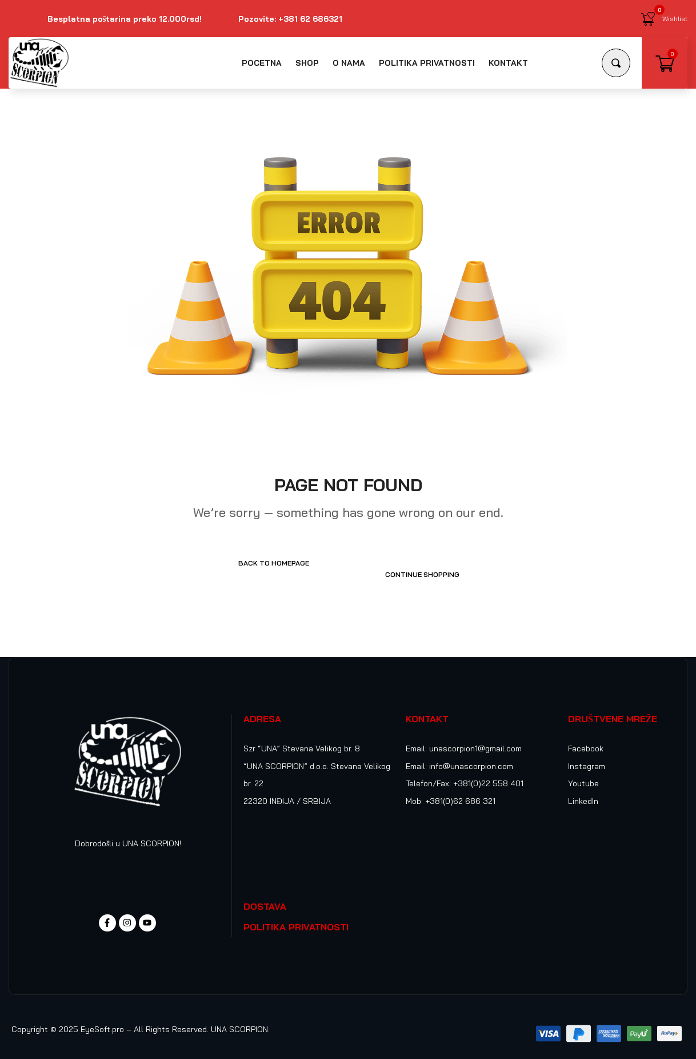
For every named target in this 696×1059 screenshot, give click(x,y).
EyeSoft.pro (102, 1018)
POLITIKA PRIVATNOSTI (296, 915)
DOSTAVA (264, 895)
